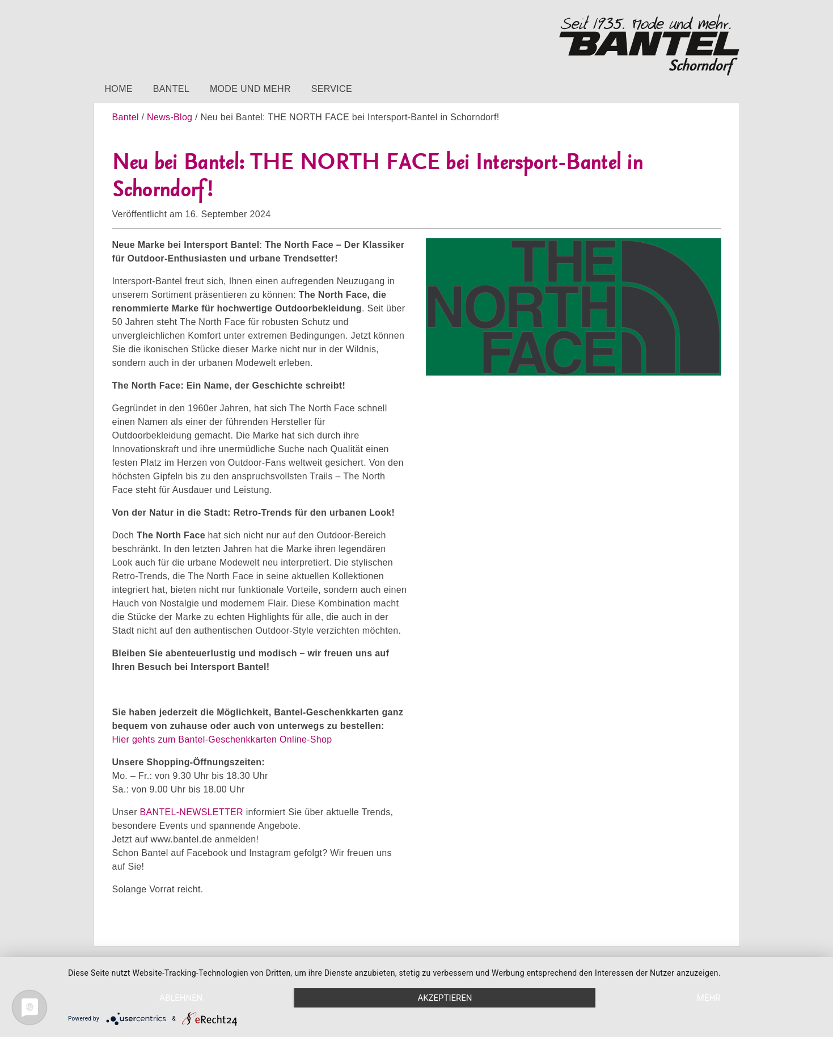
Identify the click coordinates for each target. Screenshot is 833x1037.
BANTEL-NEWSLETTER (191, 812)
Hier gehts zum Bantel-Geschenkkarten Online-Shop (222, 739)
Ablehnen (180, 998)
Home (119, 89)
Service (331, 89)
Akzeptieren (444, 998)
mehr (709, 998)
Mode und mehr (250, 89)
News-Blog (169, 117)
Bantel (171, 89)
